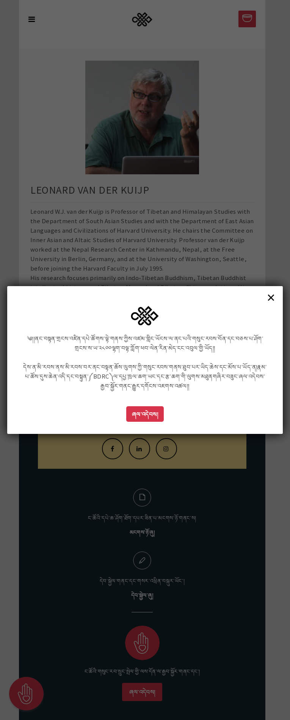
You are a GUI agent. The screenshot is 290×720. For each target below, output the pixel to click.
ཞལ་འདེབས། (145, 414)
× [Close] (271, 297)
